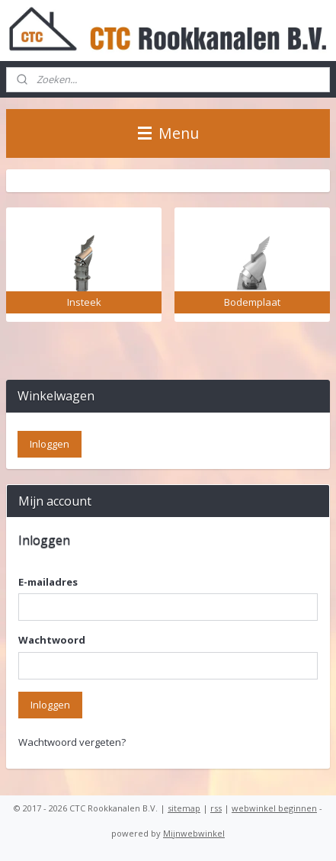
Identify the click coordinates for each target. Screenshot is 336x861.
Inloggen (50, 705)
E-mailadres (48, 582)
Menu (168, 133)
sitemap (184, 808)
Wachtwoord (51, 640)
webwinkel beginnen (274, 808)
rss (216, 808)
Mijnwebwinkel (194, 833)
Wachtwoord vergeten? (72, 742)
